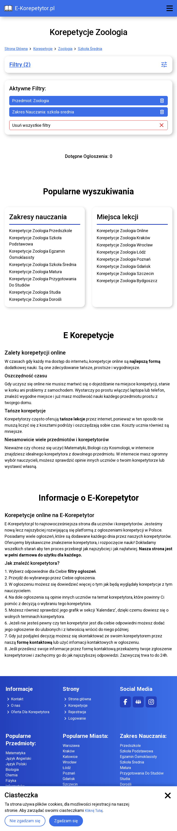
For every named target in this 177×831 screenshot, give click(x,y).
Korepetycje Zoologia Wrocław (125, 244)
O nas (13, 705)
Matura (125, 768)
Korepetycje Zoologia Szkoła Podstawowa (35, 240)
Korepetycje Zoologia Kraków (123, 237)
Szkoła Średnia (90, 49)
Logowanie (74, 718)
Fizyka (11, 780)
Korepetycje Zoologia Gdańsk (123, 266)
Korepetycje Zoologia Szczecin (125, 273)
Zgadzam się (66, 820)
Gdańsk (69, 779)
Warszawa (71, 745)
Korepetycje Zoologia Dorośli (35, 299)
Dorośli (125, 784)
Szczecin (70, 784)
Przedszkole (130, 745)
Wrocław (70, 762)
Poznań (69, 773)
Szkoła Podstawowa (136, 751)
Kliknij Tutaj (94, 810)
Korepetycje (43, 49)
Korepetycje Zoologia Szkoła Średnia (42, 264)
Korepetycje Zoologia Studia (35, 292)
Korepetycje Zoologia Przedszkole (40, 230)
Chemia (12, 775)
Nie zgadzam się (25, 820)
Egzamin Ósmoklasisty (138, 756)
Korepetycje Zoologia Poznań (123, 259)
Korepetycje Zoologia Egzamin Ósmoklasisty (37, 254)
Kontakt (14, 699)
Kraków (69, 751)
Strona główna (77, 699)
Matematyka (15, 753)
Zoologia (65, 49)
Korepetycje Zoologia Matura (35, 271)
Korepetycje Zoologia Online (122, 230)
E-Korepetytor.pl (29, 8)
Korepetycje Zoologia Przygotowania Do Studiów (42, 281)
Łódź (67, 768)
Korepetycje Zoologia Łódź (121, 252)
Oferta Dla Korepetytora (27, 712)
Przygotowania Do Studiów (142, 773)
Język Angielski (18, 758)
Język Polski (16, 764)
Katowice (70, 756)
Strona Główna (16, 49)
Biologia (12, 769)
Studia (125, 779)
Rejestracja (74, 712)
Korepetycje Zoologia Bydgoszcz (127, 280)
